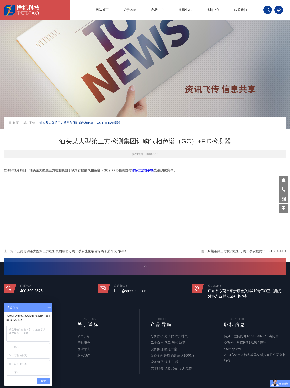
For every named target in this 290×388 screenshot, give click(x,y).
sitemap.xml (232, 349)
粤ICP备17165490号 (251, 342)
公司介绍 (83, 336)
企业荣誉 (83, 349)
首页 (16, 122)
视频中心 (212, 10)
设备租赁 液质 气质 (164, 362)
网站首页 (102, 10)
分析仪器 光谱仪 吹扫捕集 (169, 336)
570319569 (283, 180)
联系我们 (240, 10)
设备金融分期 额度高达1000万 (172, 355)
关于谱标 (129, 10)
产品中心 (157, 10)
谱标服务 (83, 342)
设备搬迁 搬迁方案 (164, 349)
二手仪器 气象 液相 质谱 (168, 342)
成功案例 (29, 122)
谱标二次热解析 (143, 202)
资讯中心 (185, 10)
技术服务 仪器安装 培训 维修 (171, 368)
